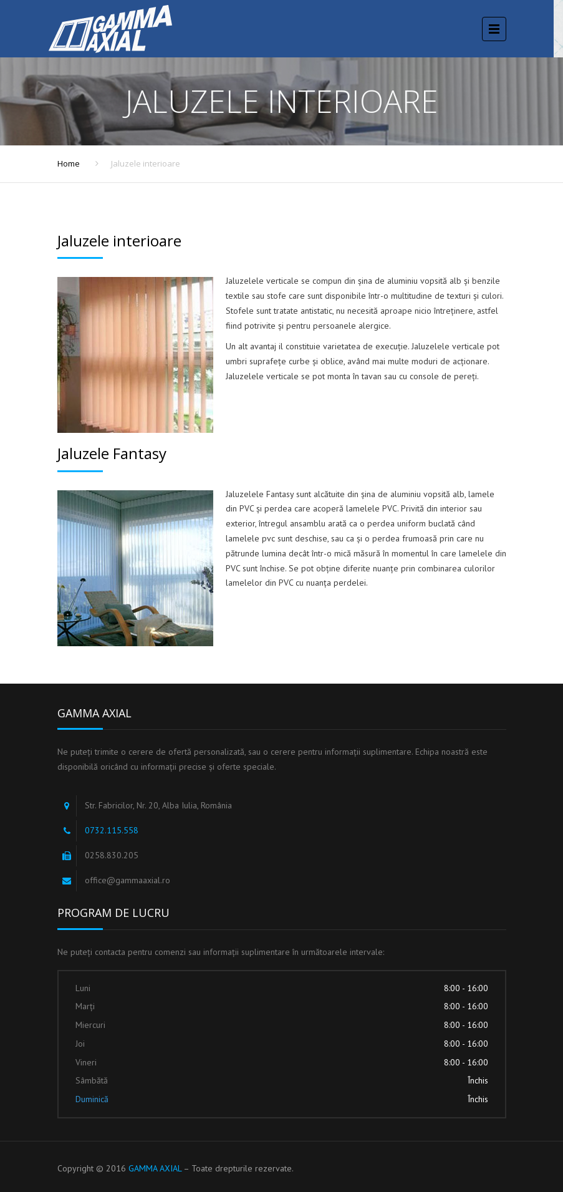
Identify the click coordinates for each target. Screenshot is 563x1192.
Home (68, 163)
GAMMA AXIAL (154, 1168)
